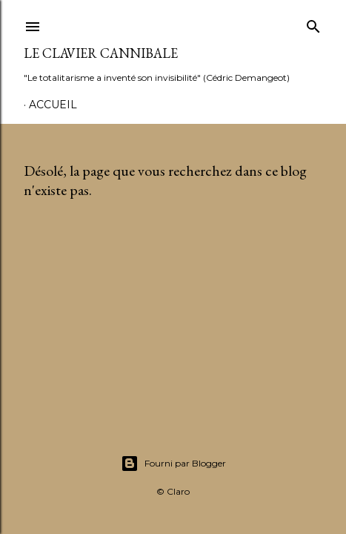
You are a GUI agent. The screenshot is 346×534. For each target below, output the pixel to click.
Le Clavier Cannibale (101, 53)
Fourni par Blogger (173, 463)
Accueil (53, 104)
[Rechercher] (313, 24)
